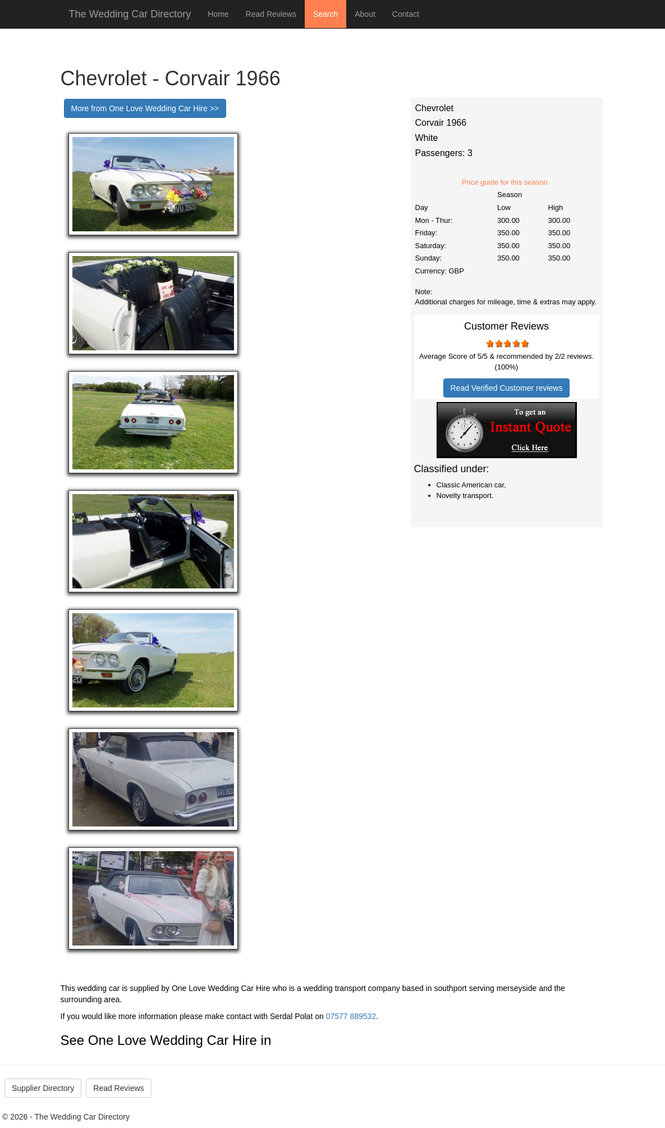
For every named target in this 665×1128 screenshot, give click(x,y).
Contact (405, 14)
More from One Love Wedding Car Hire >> (145, 108)
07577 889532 (351, 1016)
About (365, 14)
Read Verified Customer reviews (507, 387)
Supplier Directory (43, 1088)
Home (218, 14)
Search (325, 14)
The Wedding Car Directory (130, 14)
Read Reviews (271, 14)
